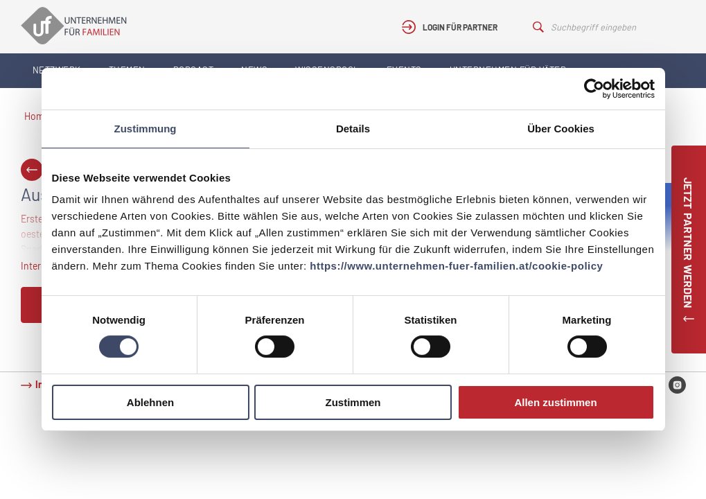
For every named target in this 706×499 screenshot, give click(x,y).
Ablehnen (150, 402)
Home (36, 116)
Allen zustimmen (555, 402)
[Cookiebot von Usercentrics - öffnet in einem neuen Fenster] (594, 88)
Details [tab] (353, 128)
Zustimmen (352, 402)
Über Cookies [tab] (560, 128)
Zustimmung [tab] (145, 128)
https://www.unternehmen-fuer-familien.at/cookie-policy (456, 266)
